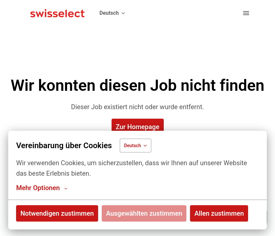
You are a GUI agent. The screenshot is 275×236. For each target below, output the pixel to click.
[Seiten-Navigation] (246, 13)
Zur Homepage (137, 127)
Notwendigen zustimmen (57, 213)
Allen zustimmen (219, 213)
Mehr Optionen (41, 188)
